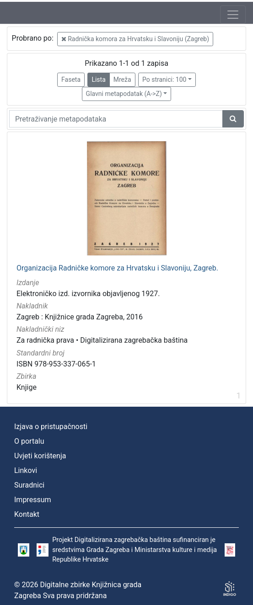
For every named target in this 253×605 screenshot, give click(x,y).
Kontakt (26, 514)
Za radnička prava (45, 340)
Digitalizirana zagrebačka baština (134, 340)
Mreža (122, 79)
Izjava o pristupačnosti (50, 426)
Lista (98, 79)
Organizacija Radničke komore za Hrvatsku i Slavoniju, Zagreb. (117, 268)
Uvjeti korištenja (40, 455)
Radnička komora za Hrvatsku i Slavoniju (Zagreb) (135, 38)
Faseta (71, 79)
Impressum (32, 499)
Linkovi (25, 470)
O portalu (29, 441)
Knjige (26, 387)
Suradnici (29, 485)
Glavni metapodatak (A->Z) (124, 93)
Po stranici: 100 (164, 79)
